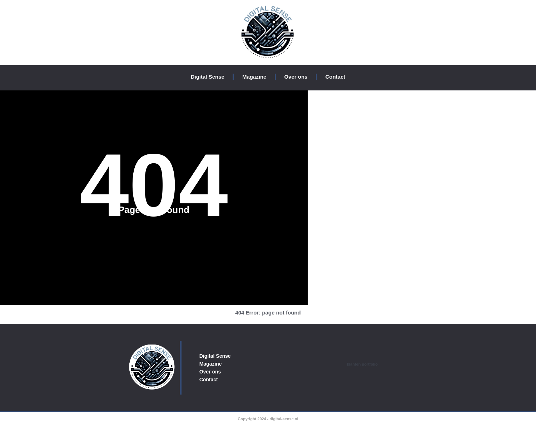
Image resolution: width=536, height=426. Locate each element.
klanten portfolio (362, 364)
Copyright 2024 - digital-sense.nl (268, 419)
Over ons (295, 77)
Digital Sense (207, 77)
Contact (335, 77)
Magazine (254, 77)
